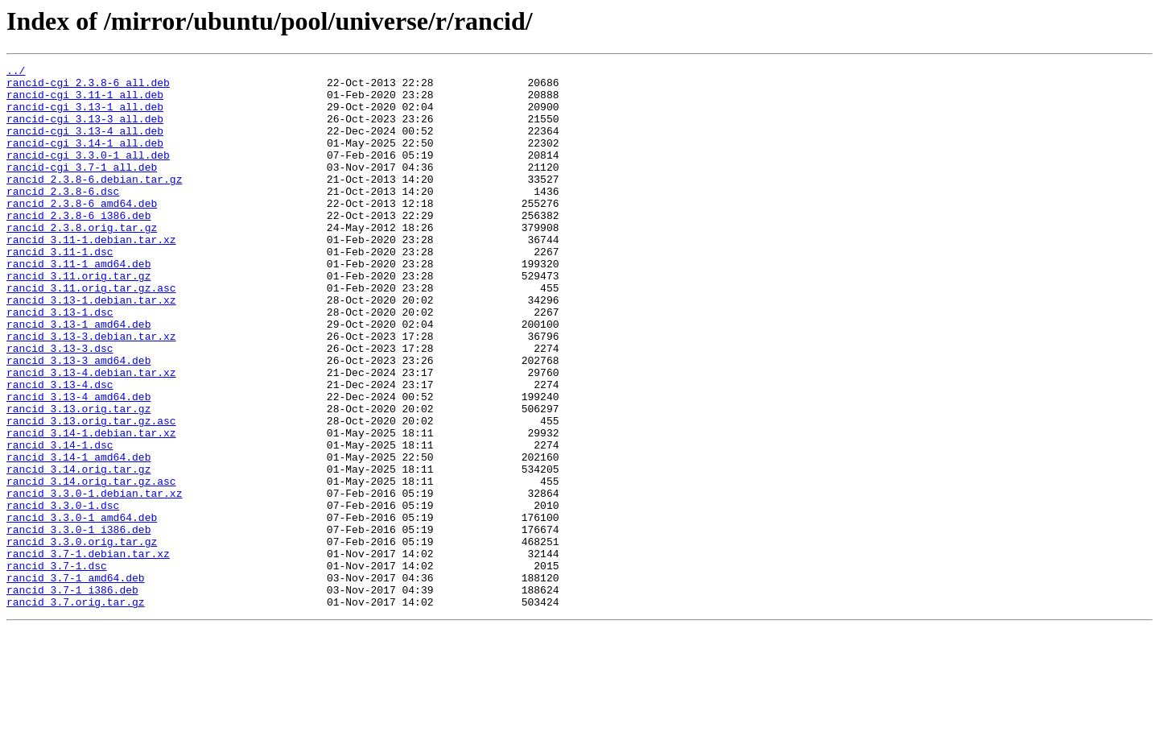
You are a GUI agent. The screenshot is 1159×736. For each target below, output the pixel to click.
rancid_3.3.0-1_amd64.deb (81, 609)
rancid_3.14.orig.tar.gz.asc (91, 565)
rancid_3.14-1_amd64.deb (78, 536)
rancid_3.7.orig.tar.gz (75, 710)
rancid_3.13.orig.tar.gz (78, 478)
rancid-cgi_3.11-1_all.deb (84, 101)
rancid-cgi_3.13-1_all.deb (84, 116)
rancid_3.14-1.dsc (59, 522)
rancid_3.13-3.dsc (59, 406)
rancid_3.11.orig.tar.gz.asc (91, 333)
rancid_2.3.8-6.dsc (62, 217)
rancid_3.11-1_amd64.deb (78, 304)
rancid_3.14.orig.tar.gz (78, 551)
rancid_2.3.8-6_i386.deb (78, 246)
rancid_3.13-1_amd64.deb (78, 377)
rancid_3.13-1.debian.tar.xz (91, 348)
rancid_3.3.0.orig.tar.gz (81, 638)
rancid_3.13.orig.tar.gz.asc (91, 493)
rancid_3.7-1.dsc (56, 667)
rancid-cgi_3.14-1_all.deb (84, 159)
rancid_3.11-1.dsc (59, 290)
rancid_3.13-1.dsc (59, 362)
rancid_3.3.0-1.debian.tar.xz (94, 580)
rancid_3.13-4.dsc (59, 449)
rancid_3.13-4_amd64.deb (78, 464)
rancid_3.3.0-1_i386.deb (78, 623)
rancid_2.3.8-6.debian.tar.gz (94, 203)
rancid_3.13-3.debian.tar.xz (91, 391)
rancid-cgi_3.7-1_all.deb (81, 188)
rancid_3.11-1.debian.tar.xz (91, 275)
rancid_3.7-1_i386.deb (72, 695)
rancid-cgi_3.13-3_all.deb (84, 130)
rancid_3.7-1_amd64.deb (75, 681)
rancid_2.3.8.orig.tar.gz (81, 261)
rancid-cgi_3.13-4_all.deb (84, 145)
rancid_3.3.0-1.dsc (62, 594)
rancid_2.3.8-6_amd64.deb (81, 232)
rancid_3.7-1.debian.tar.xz (88, 652)
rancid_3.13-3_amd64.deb (78, 420)
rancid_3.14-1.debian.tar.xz (91, 507)
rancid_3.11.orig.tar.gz (78, 319)
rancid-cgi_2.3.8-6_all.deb (88, 87)
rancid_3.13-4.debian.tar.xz (91, 435)
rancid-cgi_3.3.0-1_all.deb (88, 174)
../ (15, 72)
